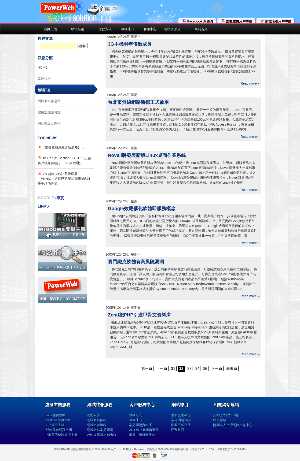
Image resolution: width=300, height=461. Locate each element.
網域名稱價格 (96, 420)
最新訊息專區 (181, 415)
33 (189, 369)
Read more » (250, 83)
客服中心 (150, 29)
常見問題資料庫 (140, 425)
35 (205, 369)
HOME (43, 67)
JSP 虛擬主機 (55, 425)
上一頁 (161, 369)
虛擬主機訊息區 (49, 112)
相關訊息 (44, 90)
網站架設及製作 (49, 123)
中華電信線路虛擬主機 (61, 435)
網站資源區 (172, 29)
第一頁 (146, 369)
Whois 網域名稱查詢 (102, 435)
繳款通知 (127, 29)
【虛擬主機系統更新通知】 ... (61, 147)
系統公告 (44, 79)
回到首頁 (201, 29)
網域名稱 (77, 29)
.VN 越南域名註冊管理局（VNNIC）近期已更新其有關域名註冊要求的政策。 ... (64, 179)
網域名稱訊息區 (49, 101)
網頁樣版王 (221, 420)
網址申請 (93, 415)
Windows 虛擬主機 (57, 420)
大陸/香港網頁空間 (58, 430)
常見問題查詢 (181, 420)
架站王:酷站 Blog (225, 415)
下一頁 (216, 369)
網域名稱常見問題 (100, 430)
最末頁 (231, 369)
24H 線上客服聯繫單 (144, 430)
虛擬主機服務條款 (142, 435)
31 (173, 369)
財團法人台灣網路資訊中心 (232, 425)
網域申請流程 (96, 425)
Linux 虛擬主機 (55, 415)
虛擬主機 (50, 29)
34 (197, 369)
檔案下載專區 (181, 425)
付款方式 (105, 29)
